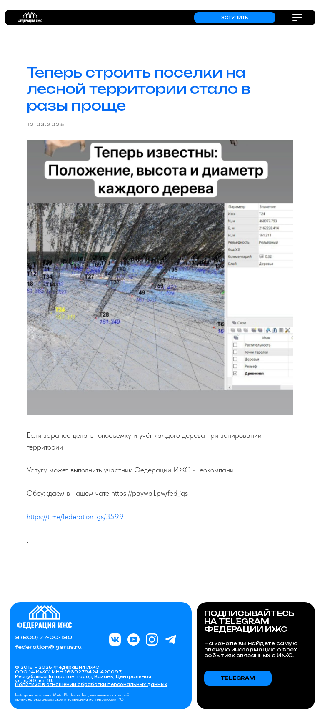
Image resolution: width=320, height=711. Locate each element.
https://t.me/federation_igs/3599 (75, 516)
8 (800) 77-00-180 (43, 637)
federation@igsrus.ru (48, 647)
